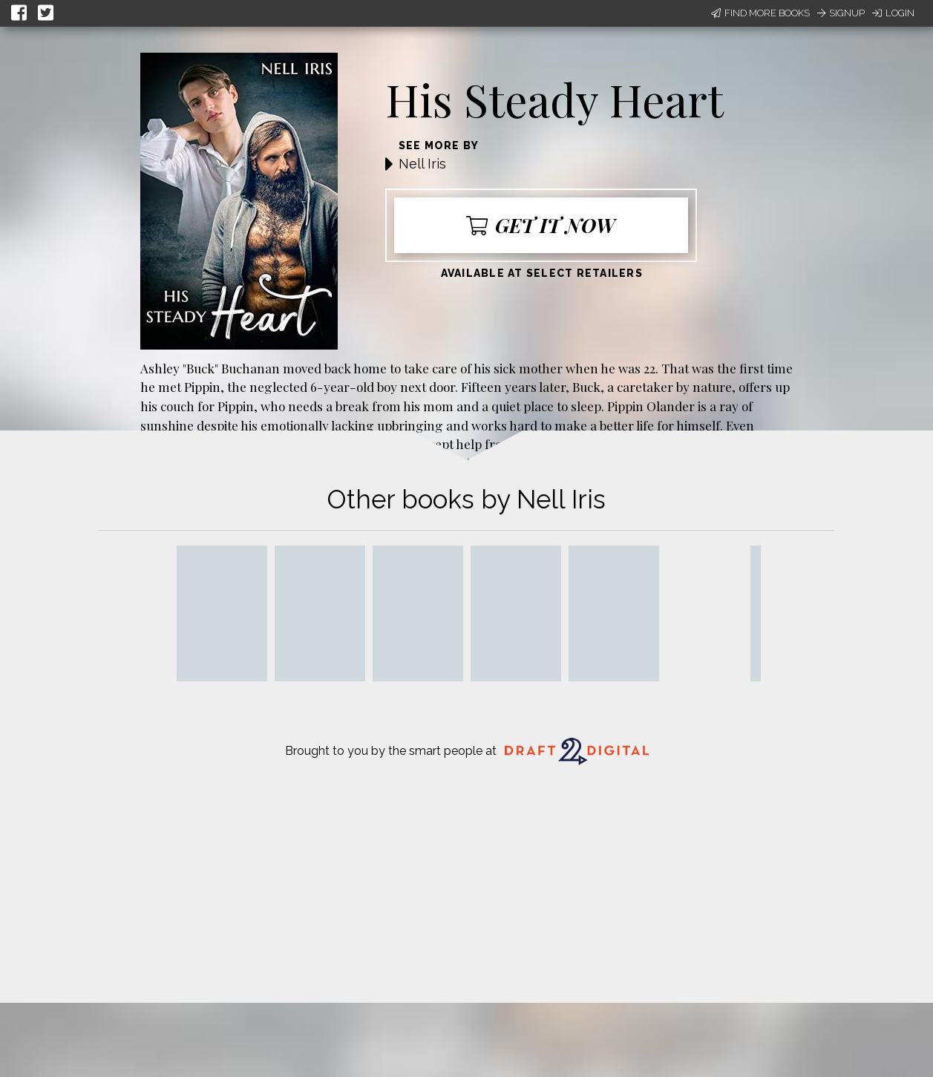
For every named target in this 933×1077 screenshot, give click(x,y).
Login (893, 13)
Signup (841, 13)
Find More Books (760, 13)
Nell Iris (422, 163)
